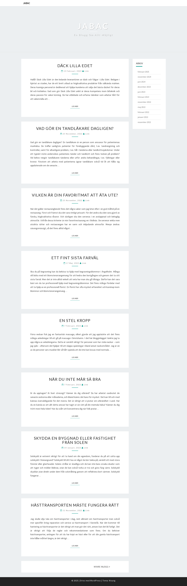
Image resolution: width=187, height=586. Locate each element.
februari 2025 (143, 71)
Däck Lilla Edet (75, 65)
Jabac (26, 3)
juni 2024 (141, 81)
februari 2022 (143, 112)
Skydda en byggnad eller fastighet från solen (75, 440)
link (87, 71)
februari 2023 (143, 97)
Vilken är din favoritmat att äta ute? (75, 195)
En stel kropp (74, 320)
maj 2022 (141, 107)
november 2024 (144, 77)
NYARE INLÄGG (102, 566)
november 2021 (144, 122)
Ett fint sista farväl (75, 257)
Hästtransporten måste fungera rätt (75, 505)
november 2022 (144, 102)
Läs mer (76, 106)
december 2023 (144, 87)
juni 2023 (141, 92)
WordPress (95, 580)
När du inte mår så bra (75, 379)
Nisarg (112, 580)
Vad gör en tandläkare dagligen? (75, 128)
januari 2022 (143, 117)
